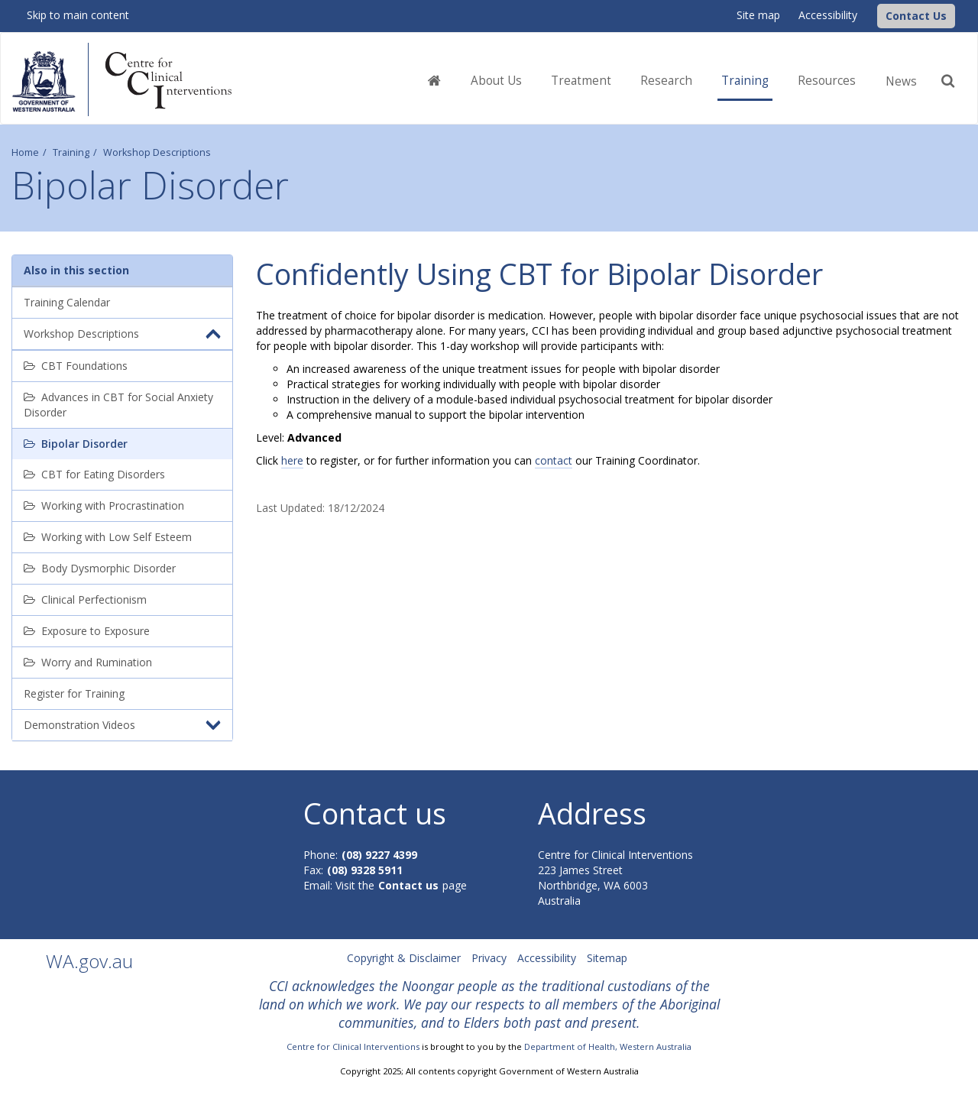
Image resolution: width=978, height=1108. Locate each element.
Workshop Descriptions (157, 152)
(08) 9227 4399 (379, 854)
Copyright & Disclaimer (404, 958)
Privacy (489, 958)
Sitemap (607, 958)
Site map (758, 15)
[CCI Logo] (873, 15)
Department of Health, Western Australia (607, 1046)
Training (71, 152)
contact (553, 460)
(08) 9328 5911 (365, 870)
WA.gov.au (89, 961)
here (292, 460)
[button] (916, 16)
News (901, 81)
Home (25, 152)
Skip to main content (78, 15)
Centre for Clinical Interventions (353, 1046)
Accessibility (827, 15)
